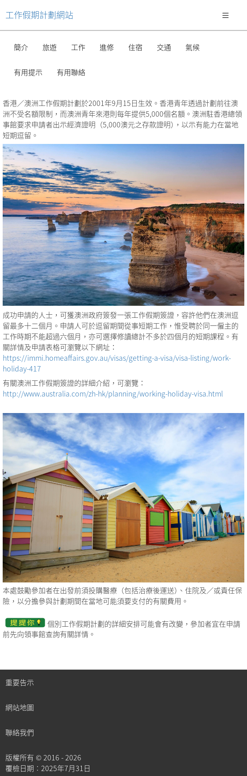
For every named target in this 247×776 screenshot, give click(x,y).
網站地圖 (19, 707)
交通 (164, 47)
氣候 (192, 47)
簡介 (21, 47)
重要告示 (19, 682)
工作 (78, 47)
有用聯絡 (71, 72)
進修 (107, 47)
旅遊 (49, 47)
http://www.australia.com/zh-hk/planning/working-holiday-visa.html (113, 393)
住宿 (135, 47)
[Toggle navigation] (225, 15)
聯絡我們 (19, 732)
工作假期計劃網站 (39, 14)
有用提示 (28, 72)
